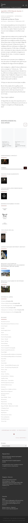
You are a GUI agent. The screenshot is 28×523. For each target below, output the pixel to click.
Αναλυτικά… (4, 468)
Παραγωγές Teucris (4, 410)
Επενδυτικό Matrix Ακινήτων (6, 384)
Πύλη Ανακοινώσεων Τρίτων (6, 414)
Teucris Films (3, 358)
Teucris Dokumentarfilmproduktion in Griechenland (11, 356)
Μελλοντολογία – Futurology (6, 403)
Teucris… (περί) (4, 369)
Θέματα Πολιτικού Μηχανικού (6, 391)
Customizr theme (22, 520)
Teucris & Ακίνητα (4, 334)
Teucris (4, 21)
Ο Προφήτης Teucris (5, 408)
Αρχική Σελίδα (4, 11)
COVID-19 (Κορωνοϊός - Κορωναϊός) (14, 11)
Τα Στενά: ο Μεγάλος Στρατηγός (7, 303)
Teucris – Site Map (4, 341)
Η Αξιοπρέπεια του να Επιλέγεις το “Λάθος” (9, 309)
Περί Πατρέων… (4, 412)
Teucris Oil (3, 360)
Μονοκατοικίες (4, 399)
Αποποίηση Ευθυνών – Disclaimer (7, 376)
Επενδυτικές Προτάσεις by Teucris (7, 382)
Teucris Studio (4, 363)
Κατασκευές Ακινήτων (5, 393)
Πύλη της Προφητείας (5, 417)
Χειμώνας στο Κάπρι (5, 307)
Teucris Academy (4, 343)
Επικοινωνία (3, 387)
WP (10, 520)
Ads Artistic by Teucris (5, 321)
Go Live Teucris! (4, 326)
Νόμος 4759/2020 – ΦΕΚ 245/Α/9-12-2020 (9, 406)
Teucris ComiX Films (5, 345)
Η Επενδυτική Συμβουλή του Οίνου (7, 312)
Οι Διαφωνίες (3, 301)
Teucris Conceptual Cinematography (8, 347)
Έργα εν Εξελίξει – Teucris (6, 397)
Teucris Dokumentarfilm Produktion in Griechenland (11, 354)
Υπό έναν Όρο (3, 421)
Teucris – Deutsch (4, 339)
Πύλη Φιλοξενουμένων (5, 419)
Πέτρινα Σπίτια (4, 401)
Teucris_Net (3, 371)
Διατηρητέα (3, 395)
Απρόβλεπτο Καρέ (4, 378)
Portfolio (2, 328)
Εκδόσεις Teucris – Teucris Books (7, 380)
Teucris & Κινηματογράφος (6, 336)
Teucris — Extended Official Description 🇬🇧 (10, 365)
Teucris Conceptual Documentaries (8, 350)
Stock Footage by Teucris (6, 330)
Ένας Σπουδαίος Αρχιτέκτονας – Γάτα (8, 305)
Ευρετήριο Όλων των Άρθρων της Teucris (8, 389)
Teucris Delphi (4, 352)
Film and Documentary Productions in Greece (10, 323)
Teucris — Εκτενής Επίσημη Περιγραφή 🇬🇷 (9, 367)
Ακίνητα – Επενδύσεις (5, 374)
